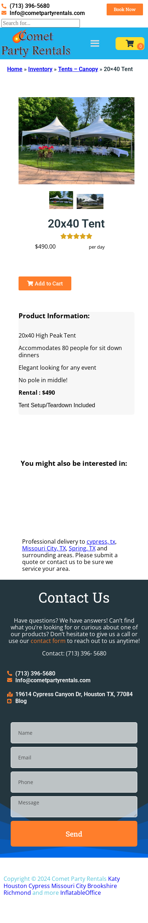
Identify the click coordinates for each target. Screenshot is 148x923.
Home (14, 69)
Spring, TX (82, 548)
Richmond (17, 893)
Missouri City (68, 886)
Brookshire (102, 886)
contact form (48, 641)
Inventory (40, 69)
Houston (15, 886)
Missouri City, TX (44, 548)
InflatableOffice (80, 893)
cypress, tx (101, 541)
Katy (114, 879)
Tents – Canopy (78, 69)
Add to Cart (45, 283)
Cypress (39, 886)
